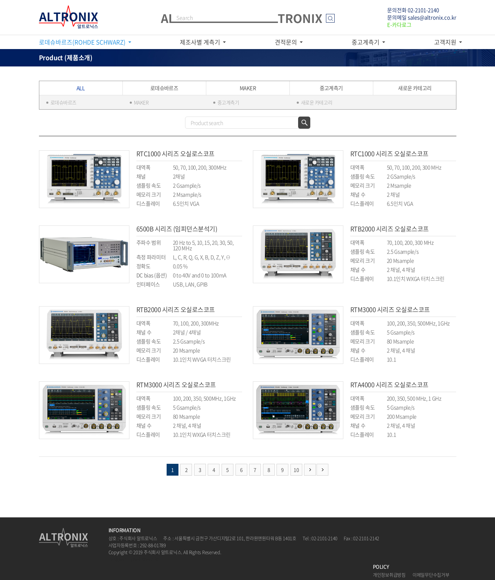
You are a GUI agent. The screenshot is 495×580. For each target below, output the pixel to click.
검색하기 (304, 123)
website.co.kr (146, 559)
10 (296, 469)
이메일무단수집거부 (431, 574)
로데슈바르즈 (63, 102)
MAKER (141, 102)
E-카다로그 (399, 25)
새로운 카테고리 (317, 102)
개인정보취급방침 (389, 574)
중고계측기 (228, 102)
